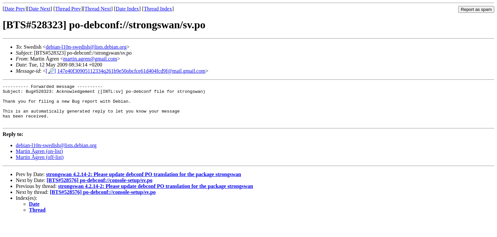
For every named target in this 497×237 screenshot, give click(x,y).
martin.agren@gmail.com (90, 59)
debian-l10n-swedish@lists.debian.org (86, 47)
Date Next (39, 9)
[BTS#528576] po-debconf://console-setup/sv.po (100, 188)
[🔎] (51, 71)
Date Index (127, 9)
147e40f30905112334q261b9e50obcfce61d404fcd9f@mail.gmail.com (131, 71)
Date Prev (14, 9)
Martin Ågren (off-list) (39, 165)
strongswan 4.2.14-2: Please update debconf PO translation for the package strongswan (143, 182)
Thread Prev (68, 9)
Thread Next (98, 9)
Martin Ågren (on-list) (39, 159)
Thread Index (158, 9)
